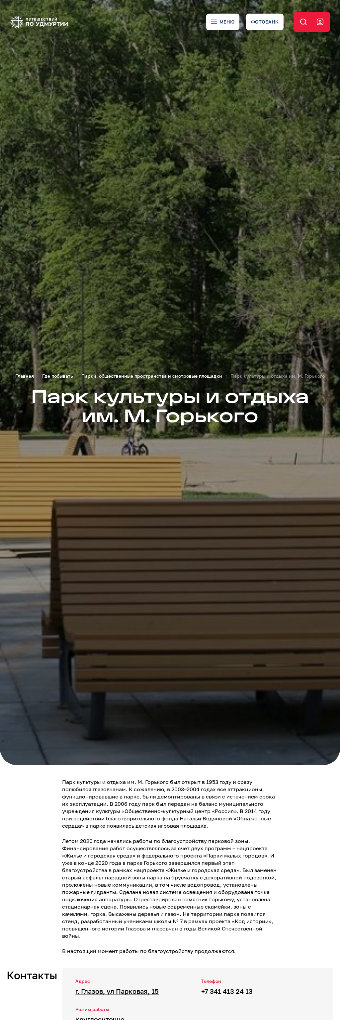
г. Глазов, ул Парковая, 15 (117, 991)
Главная (24, 376)
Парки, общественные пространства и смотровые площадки (151, 376)
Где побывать (57, 376)
